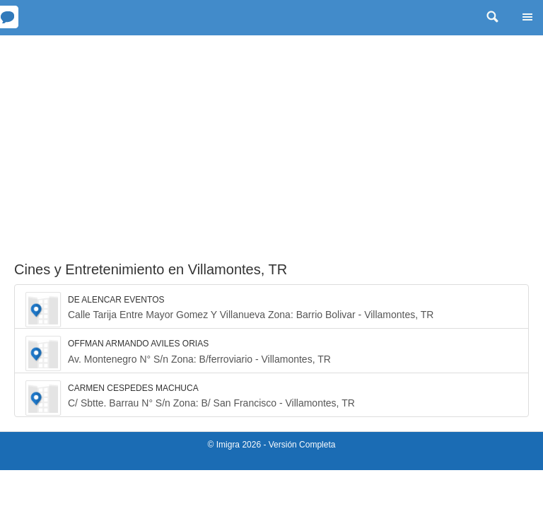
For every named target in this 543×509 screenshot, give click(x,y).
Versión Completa (302, 445)
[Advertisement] (271, 141)
